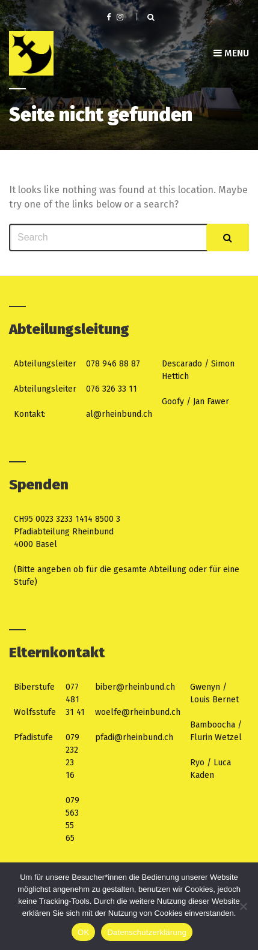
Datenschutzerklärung (146, 932)
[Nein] (243, 906)
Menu (231, 53)
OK (83, 932)
